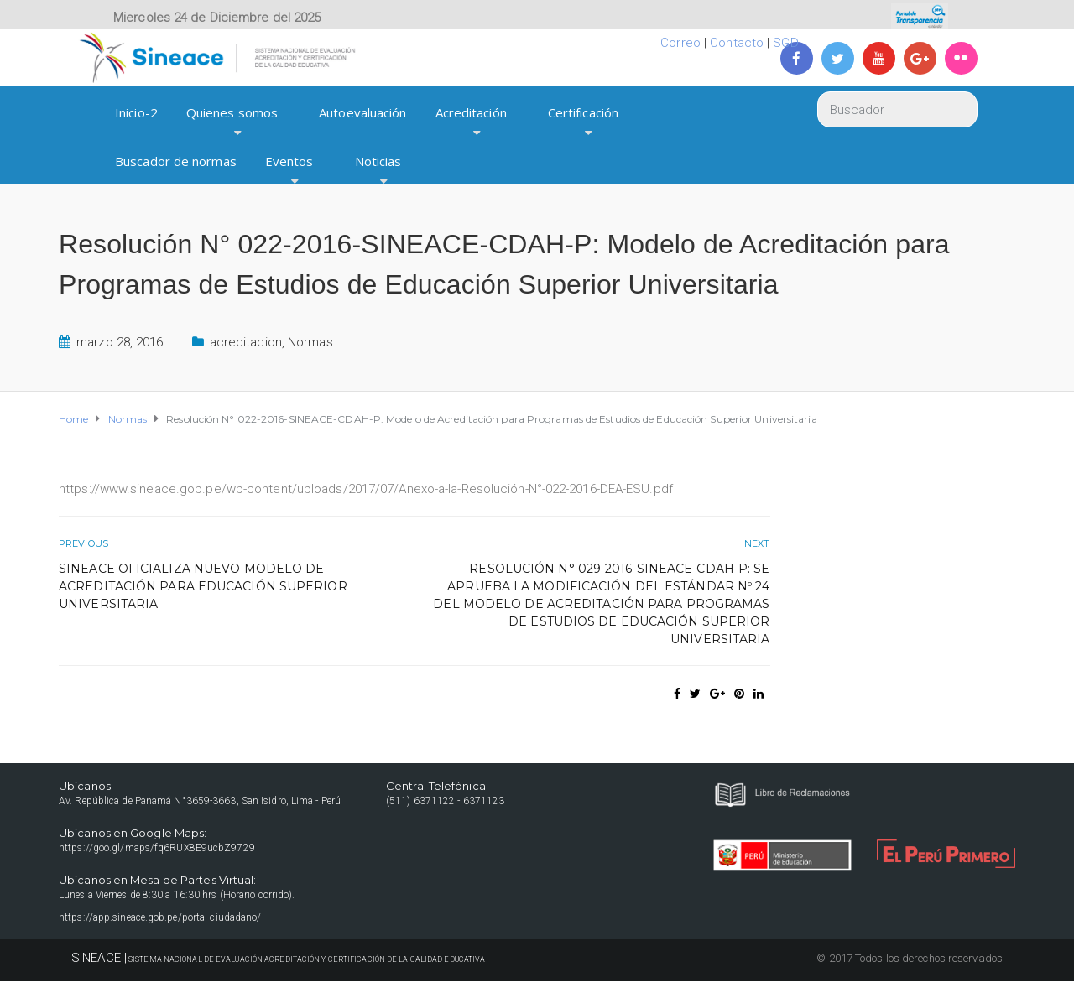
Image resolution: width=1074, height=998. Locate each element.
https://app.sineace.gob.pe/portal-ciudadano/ (160, 917)
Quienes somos (232, 112)
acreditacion (246, 342)
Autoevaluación (362, 112)
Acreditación (471, 112)
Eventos (289, 161)
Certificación (583, 112)
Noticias (378, 161)
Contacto (737, 42)
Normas (310, 342)
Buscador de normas (176, 161)
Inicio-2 (136, 112)
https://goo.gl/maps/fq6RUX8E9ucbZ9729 (157, 848)
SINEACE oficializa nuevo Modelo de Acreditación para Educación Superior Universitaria (203, 586)
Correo (680, 42)
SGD (785, 42)
